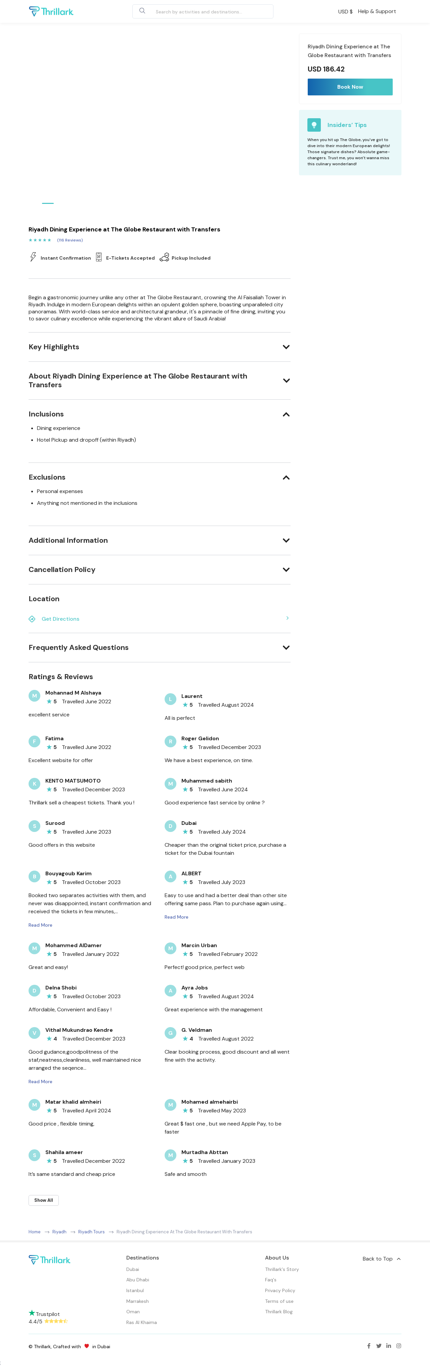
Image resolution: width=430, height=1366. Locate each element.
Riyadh (59, 1232)
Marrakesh (137, 1301)
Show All (43, 1200)
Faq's (270, 1280)
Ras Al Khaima (141, 1322)
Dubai (132, 1269)
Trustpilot (44, 1314)
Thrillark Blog (279, 1312)
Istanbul (135, 1290)
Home (35, 1232)
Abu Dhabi (137, 1280)
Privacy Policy (280, 1290)
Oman (133, 1312)
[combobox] (195, 11)
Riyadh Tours (91, 1232)
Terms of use (279, 1301)
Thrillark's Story (282, 1269)
